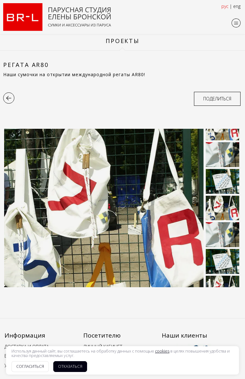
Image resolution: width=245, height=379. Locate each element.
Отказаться (70, 366)
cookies (162, 351)
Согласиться (30, 366)
